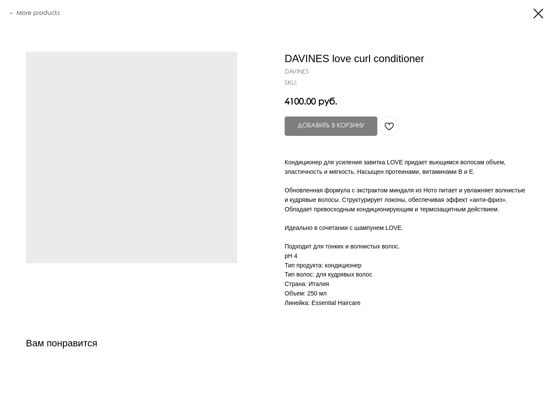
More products (38, 13)
